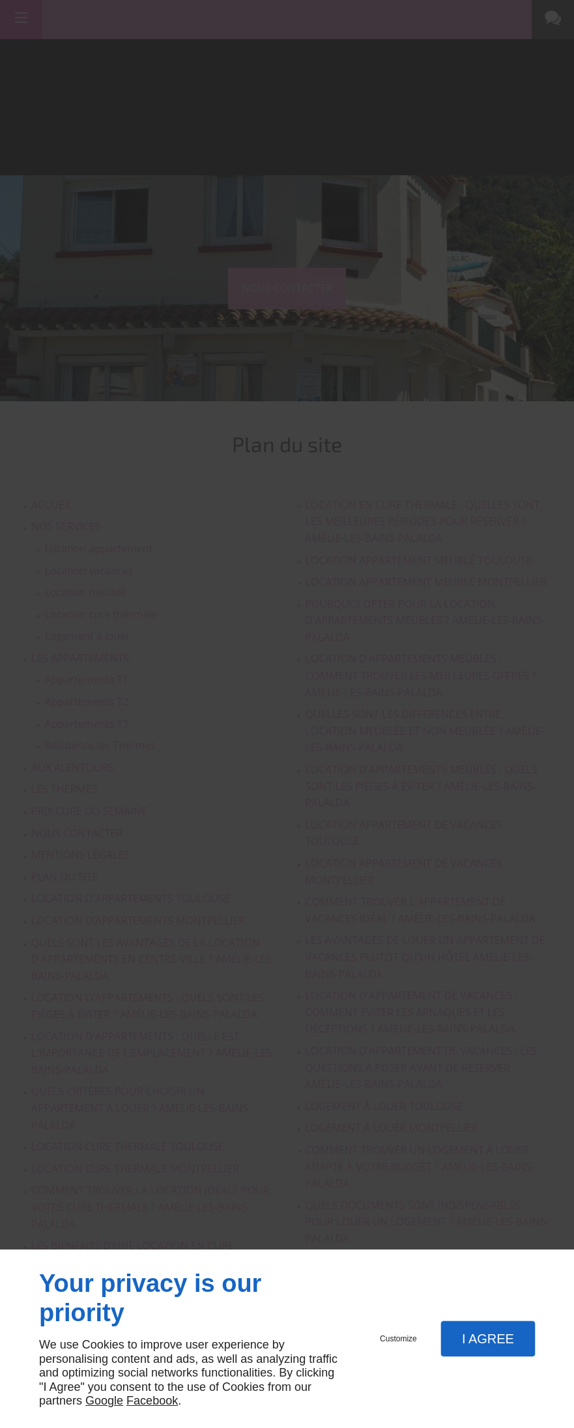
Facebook (152, 1400)
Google (104, 1400)
